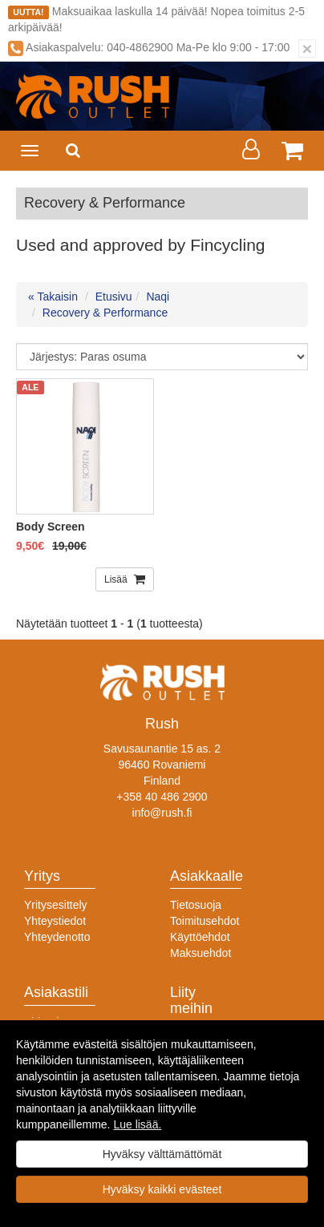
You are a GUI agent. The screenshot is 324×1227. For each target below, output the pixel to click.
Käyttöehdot (200, 936)
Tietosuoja (195, 904)
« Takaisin (53, 296)
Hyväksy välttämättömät (162, 1154)
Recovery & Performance (105, 312)
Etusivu (113, 296)
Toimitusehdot (204, 920)
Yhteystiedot (55, 920)
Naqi (157, 296)
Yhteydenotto (57, 936)
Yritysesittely (55, 904)
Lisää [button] (117, 579)
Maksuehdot (200, 952)
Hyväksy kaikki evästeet (162, 1189)
